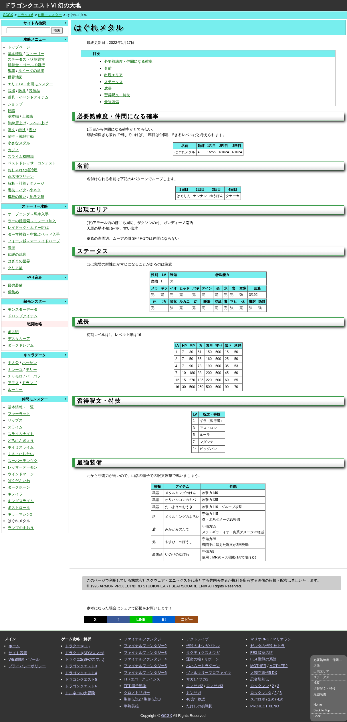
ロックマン (259, 686)
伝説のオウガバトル (203, 646)
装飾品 (34, 90)
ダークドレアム (21, 345)
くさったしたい (21, 454)
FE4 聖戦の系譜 (263, 659)
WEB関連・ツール (24, 659)
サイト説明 (18, 653)
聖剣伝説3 (152, 699)
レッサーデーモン (22, 467)
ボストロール (19, 507)
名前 (108, 68)
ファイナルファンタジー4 (145, 659)
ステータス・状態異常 (26, 59)
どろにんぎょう (21, 440)
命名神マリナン (21, 176)
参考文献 (36, 196)
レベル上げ (38, 123)
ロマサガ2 (194, 686)
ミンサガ (193, 692)
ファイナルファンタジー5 (145, 666)
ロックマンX (260, 692)
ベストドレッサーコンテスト (32, 163)
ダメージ (36, 183)
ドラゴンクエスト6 (81, 686)
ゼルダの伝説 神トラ (267, 646)
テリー (31, 369)
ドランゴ (29, 383)
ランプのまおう (21, 528)
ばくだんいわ (19, 481)
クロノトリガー (137, 692)
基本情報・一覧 (21, 407)
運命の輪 (193, 659)
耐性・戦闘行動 (21, 136)
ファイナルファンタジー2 (145, 646)
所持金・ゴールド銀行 (26, 65)
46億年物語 (195, 699)
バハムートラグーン (203, 666)
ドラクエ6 (25, 15)
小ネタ (35, 190)
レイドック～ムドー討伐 (28, 227)
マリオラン (282, 639)
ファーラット (19, 414)
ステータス (113, 82)
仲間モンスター (50, 15)
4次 (280, 699)
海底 (11, 247)
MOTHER (258, 666)
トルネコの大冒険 (80, 693)
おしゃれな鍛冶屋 (22, 170)
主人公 (13, 363)
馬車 (11, 70)
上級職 (27, 116)
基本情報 (15, 54)
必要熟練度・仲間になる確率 (128, 61)
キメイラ (15, 494)
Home (318, 704)
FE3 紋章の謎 (261, 652)
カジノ (13, 150)
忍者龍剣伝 (259, 679)
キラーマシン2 (20, 514)
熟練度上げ (17, 123)
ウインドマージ (21, 474)
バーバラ (33, 376)
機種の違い (17, 196)
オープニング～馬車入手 (28, 214)
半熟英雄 (131, 706)
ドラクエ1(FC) (77, 646)
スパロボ (257, 699)
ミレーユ (15, 369)
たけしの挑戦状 (199, 706)
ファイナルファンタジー (144, 639)
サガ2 (203, 679)
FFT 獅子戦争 (135, 686)
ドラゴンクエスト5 (81, 679)
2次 (271, 699)
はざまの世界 (19, 261)
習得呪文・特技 (117, 95)
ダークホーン (19, 487)
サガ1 (191, 679)
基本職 (13, 116)
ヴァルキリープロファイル (208, 672)
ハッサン (29, 363)
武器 (11, 90)
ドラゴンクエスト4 (81, 673)
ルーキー (15, 389)
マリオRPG (259, 639)
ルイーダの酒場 (31, 70)
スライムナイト (21, 434)
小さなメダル (19, 143)
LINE (141, 619)
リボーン (211, 659)
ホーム (14, 646)
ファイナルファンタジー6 (145, 672)
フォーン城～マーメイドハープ (34, 241)
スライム (15, 427)
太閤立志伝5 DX (263, 672)
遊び (32, 130)
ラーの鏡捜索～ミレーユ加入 (32, 221)
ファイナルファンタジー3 (145, 652)
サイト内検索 (34, 23)
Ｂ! (163, 619)
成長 (108, 88)
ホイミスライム (21, 447)
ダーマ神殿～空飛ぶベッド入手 (34, 234)
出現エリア (113, 75)
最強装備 (15, 285)
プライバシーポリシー (27, 666)
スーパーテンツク (22, 461)
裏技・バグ (17, 190)
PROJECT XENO (264, 706)
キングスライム (21, 501)
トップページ (19, 47)
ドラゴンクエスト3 (81, 666)
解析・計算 (17, 183)
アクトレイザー (199, 639)
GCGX (8, 15)
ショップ (15, 104)
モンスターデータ (22, 309)
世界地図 (15, 77)
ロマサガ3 (214, 686)
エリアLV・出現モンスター (30, 84)
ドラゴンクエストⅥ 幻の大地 (43, 5)
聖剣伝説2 (132, 699)
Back (317, 716)
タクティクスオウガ (203, 652)
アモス (13, 383)
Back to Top (322, 710)
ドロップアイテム (22, 316)
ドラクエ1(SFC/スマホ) (84, 653)
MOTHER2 (278, 666)
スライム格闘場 (21, 156)
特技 (22, 130)
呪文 (11, 130)
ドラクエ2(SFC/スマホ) (84, 659)
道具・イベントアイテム (28, 97)
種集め (13, 292)
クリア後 (15, 268)
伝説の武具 (17, 254)
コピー (187, 619)
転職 (11, 111)
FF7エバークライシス (142, 679)
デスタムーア (19, 339)
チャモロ (15, 376)
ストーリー (35, 54)
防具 (22, 90)
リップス (15, 420)
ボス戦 (13, 332)
